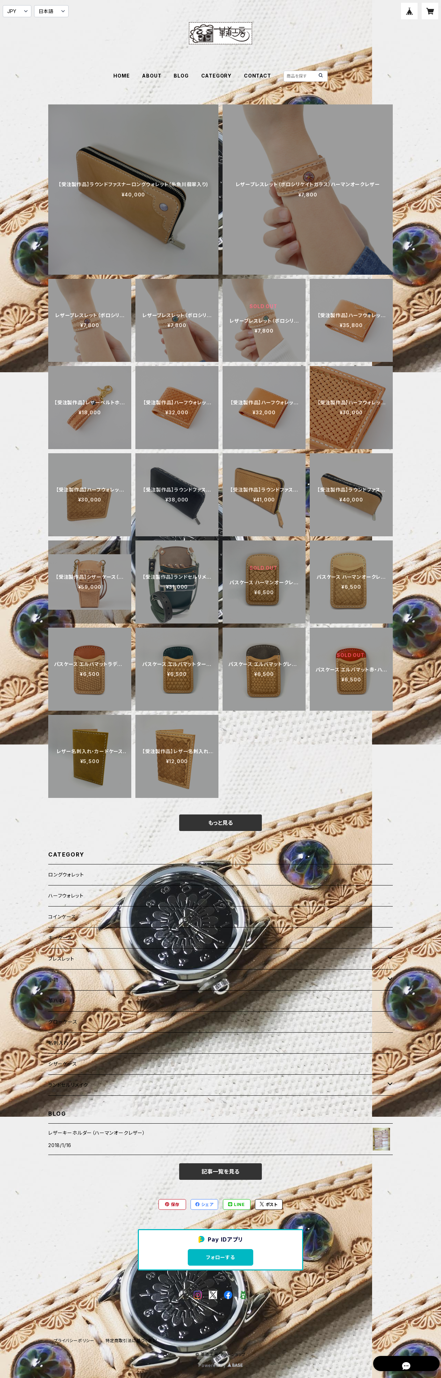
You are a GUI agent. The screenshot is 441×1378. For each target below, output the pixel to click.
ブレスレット (61, 959)
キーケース (60, 938)
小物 (53, 980)
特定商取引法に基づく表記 (131, 1340)
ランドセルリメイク (68, 1085)
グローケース (63, 1022)
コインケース (62, 917)
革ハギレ (57, 1001)
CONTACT (257, 76)
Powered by (220, 1365)
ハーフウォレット (65, 896)
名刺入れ (58, 1043)
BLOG (181, 76)
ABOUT (151, 76)
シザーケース (62, 1064)
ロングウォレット (66, 875)
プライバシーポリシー (74, 1340)
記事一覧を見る (220, 1171)
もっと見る (220, 822)
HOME (121, 76)
